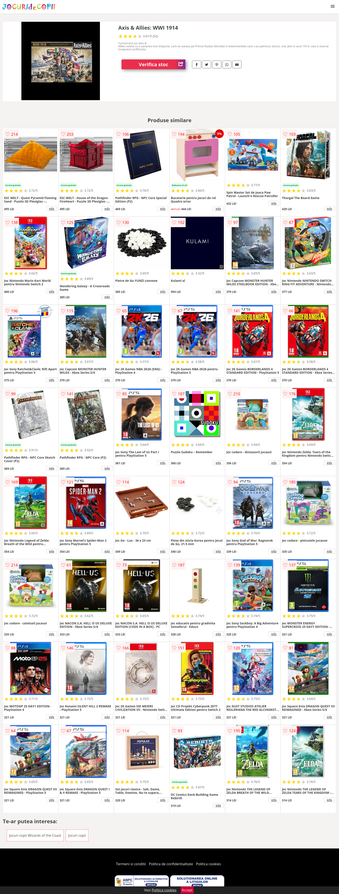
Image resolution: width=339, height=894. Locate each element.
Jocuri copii (77, 835)
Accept (187, 890)
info (51, 209)
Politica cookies (208, 864)
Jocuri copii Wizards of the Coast (35, 835)
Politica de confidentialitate (171, 864)
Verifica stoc (162, 64)
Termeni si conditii (131, 864)
